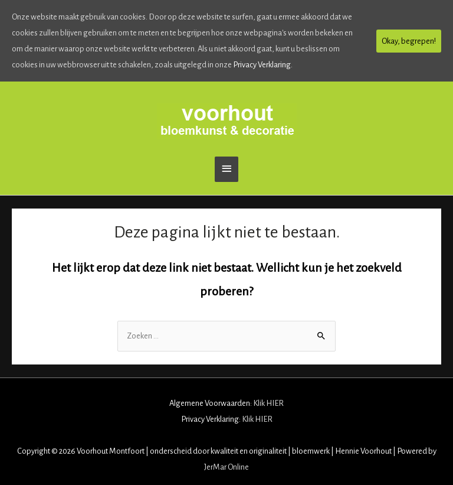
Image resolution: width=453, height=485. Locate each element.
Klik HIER (268, 403)
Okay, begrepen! (409, 41)
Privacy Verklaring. (263, 64)
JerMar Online (226, 467)
